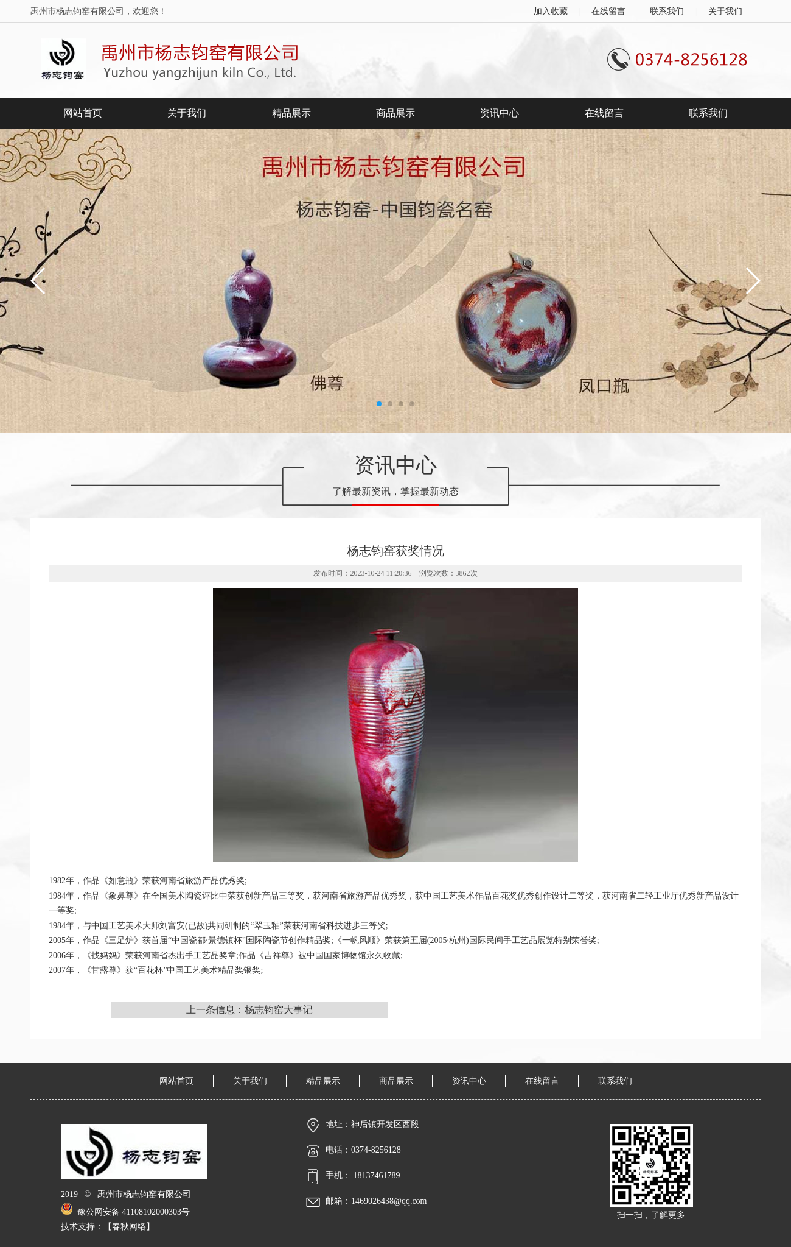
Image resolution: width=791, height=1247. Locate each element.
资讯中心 (499, 113)
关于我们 (725, 11)
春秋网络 (129, 1226)
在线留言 (608, 11)
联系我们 (667, 11)
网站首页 (82, 113)
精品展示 (291, 113)
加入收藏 (551, 11)
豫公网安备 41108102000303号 (125, 1212)
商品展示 (395, 113)
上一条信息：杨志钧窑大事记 (249, 1010)
